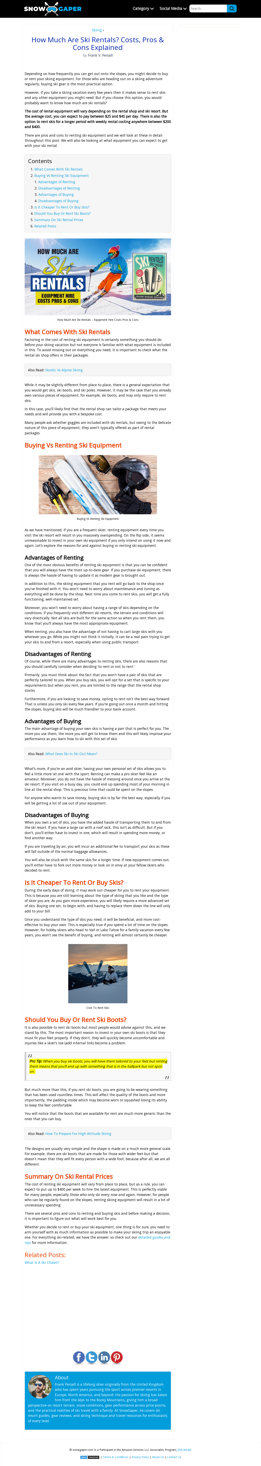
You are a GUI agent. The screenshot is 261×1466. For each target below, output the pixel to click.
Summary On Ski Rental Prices (58, 219)
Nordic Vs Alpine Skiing (64, 370)
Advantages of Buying (56, 194)
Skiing (97, 30)
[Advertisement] (209, 88)
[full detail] (184, 1450)
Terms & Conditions (115, 1457)
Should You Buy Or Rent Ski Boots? (62, 213)
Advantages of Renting (56, 181)
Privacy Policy (140, 1457)
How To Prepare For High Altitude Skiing (78, 1133)
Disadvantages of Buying (58, 200)
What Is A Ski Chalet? (42, 1262)
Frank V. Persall (87, 1377)
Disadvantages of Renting (59, 188)
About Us (158, 1457)
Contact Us (174, 1457)
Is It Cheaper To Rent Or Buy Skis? (61, 207)
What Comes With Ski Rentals (58, 169)
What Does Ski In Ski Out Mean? (71, 753)
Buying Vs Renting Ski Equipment (61, 175)
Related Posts (45, 226)
